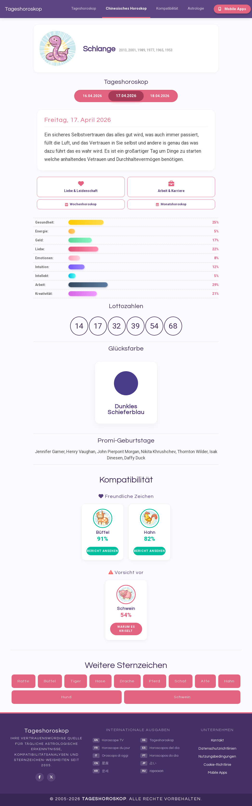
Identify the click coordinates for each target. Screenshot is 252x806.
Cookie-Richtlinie (217, 764)
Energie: (41, 231)
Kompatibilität (167, 8)
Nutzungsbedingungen (217, 756)
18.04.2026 (159, 96)
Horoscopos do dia (159, 755)
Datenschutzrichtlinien (217, 748)
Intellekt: (42, 276)
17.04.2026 (126, 96)
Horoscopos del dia (159, 748)
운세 (101, 771)
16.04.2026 (92, 96)
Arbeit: (40, 285)
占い (148, 763)
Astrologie (196, 8)
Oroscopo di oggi (110, 755)
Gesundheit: (44, 222)
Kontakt (217, 740)
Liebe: (40, 249)
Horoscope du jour (111, 748)
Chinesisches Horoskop (126, 8)
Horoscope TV (108, 740)
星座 (101, 763)
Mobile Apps (232, 9)
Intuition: (42, 267)
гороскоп (151, 771)
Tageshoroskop (23, 9)
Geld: (39, 240)
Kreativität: (44, 294)
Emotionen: (44, 258)
